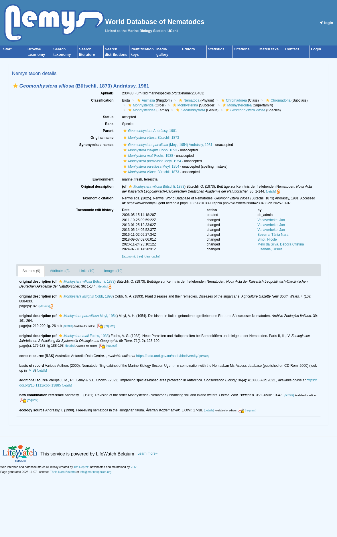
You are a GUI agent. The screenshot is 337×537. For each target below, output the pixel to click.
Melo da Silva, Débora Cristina (280, 244)
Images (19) (113, 271)
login (326, 23)
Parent (108, 131)
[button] (15, 85)
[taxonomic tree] (132, 256)
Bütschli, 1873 (150, 138)
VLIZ (134, 467)
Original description (97, 187)
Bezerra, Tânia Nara (272, 235)
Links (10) (86, 271)
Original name (101, 138)
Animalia (145, 100)
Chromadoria (277, 100)
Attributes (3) (60, 271)
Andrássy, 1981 (149, 131)
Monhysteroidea (236, 105)
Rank (109, 124)
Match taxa (269, 49)
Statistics (216, 49)
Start (7, 49)
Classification (102, 100)
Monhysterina (185, 105)
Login (316, 49)
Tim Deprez (81, 467)
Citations (242, 49)
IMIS (31, 370)
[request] (109, 326)
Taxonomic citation (97, 198)
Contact (292, 49)
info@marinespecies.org (95, 471)
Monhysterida (140, 105)
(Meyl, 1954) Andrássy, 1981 (167, 145)
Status (108, 117)
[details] (271, 191)
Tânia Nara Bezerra (63, 471)
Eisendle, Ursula (269, 249)
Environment (102, 179)
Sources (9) (31, 271)
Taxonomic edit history (94, 210)
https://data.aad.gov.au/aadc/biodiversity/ (167, 356)
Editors (188, 49)
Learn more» (147, 453)
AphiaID (106, 93)
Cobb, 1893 (149, 150)
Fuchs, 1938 (147, 156)
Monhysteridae (141, 110)
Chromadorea (233, 100)
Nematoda (188, 100)
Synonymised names (96, 145)
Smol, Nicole (267, 239)
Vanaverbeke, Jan (271, 220)
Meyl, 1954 (151, 161)
